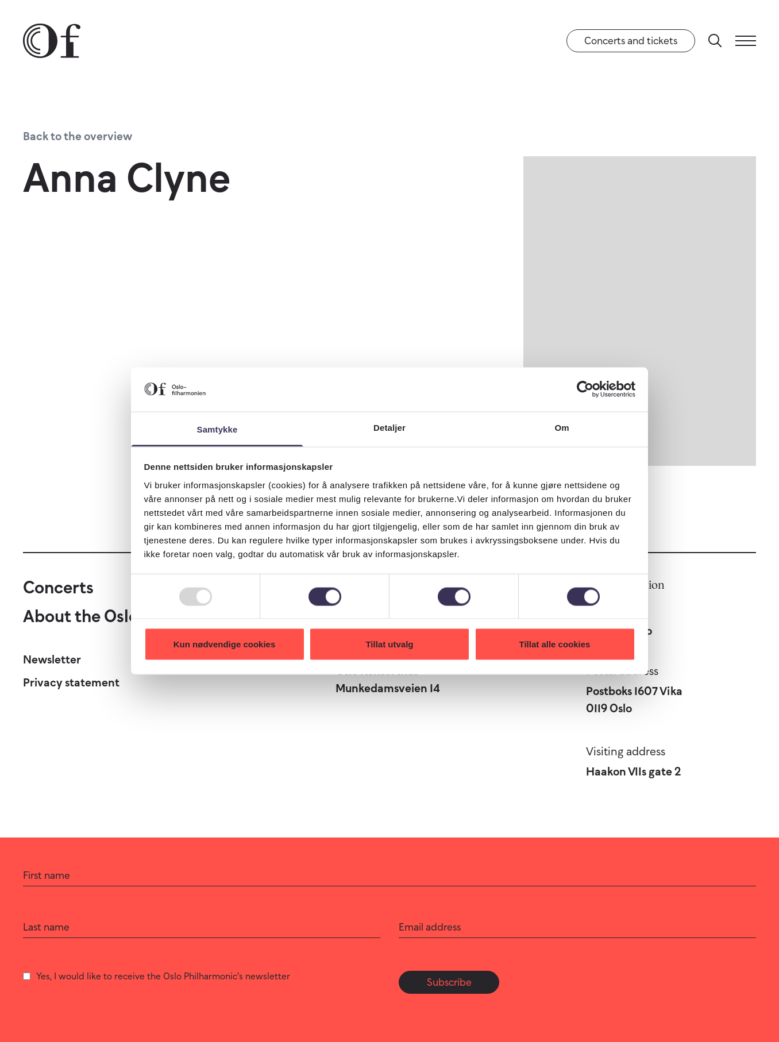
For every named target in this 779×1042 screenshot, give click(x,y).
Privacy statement (71, 682)
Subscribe (449, 982)
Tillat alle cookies (555, 644)
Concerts (58, 587)
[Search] (715, 40)
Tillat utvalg (389, 644)
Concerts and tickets (630, 41)
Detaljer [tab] (389, 427)
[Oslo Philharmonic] (51, 41)
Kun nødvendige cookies (224, 644)
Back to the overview (77, 136)
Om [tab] (561, 427)
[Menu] (745, 40)
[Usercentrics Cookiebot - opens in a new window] (585, 389)
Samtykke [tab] (217, 429)
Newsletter (52, 659)
